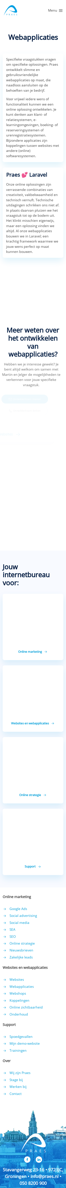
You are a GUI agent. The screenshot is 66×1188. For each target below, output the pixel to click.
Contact (16, 1093)
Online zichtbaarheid (26, 1007)
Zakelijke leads (21, 957)
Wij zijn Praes (20, 1073)
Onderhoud (19, 1014)
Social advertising (23, 915)
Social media (19, 922)
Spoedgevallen (21, 1036)
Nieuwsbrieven (21, 950)
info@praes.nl (44, 1176)
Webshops (18, 993)
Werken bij (18, 1086)
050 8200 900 (33, 1183)
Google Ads (18, 908)
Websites (17, 979)
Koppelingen (19, 1000)
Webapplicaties (22, 986)
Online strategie (22, 943)
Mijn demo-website (25, 1043)
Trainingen (18, 1050)
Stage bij (16, 1080)
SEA (12, 929)
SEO (13, 936)
